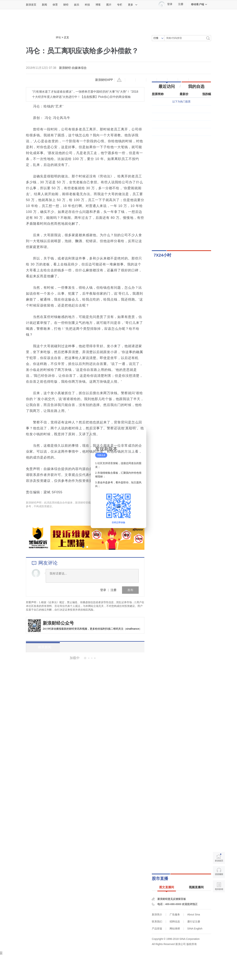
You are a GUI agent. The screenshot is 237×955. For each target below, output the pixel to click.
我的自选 (196, 86)
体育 (55, 4)
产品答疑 (157, 928)
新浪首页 (31, 4)
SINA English (194, 928)
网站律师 (175, 928)
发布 (130, 590)
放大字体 (141, 80)
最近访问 (166, 86)
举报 (120, 80)
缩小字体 (130, 80)
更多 (133, 4)
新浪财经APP (104, 79)
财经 (66, 4)
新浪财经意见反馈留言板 (171, 898)
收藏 (151, 80)
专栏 (119, 4)
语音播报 (219, 872)
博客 (98, 4)
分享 (183, 80)
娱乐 (76, 4)
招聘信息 (175, 921)
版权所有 (191, 944)
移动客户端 (199, 4)
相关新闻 (39, 647)
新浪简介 (157, 914)
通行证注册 (193, 921)
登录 (103, 590)
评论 (58, 37)
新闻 (44, 4)
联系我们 (157, 921)
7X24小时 (162, 255)
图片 (108, 4)
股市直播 (160, 878)
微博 (162, 80)
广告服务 (175, 914)
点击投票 (89, 96)
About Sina (193, 914)
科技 (87, 4)
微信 (172, 80)
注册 (180, 4)
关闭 (141, 433)
